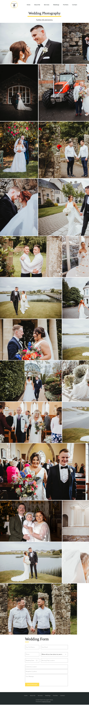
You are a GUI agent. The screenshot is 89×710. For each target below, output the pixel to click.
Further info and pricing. (44, 20)
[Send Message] (32, 684)
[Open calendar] (36, 660)
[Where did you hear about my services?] (54, 654)
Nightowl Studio (46, 701)
